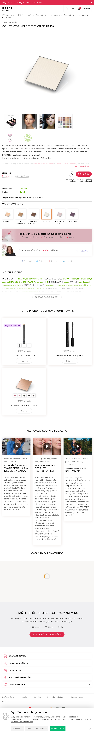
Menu (87, 8)
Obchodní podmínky (55, 697)
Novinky (16, 459)
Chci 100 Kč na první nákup (47, 634)
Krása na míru (8, 15)
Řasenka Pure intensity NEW (69, 355)
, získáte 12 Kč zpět (15, 176)
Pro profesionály (76, 462)
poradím (45, 250)
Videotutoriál (13, 462)
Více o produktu (82, 166)
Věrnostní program (77, 697)
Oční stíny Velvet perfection (48, 15)
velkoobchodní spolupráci (81, 181)
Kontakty (37, 697)
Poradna (5, 701)
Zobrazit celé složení (47, 297)
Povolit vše (57, 728)
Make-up (8, 459)
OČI (30, 15)
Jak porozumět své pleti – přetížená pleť (45, 468)
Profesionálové (8, 697)
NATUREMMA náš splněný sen (75, 470)
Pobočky (24, 697)
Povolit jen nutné (37, 728)
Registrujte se (8, 2)
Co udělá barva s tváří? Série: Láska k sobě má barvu (16, 468)
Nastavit (17, 728)
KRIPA (21, 15)
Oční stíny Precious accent (24, 405)
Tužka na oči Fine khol (24, 355)
